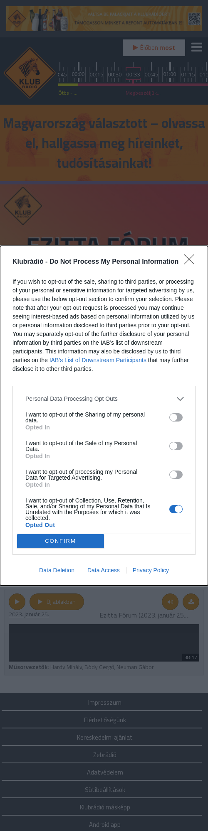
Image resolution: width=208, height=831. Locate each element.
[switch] (176, 417)
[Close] (192, 262)
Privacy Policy (151, 570)
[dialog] (104, 416)
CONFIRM (60, 540)
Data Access (103, 570)
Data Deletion (56, 570)
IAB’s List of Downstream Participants (98, 360)
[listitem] (104, 399)
